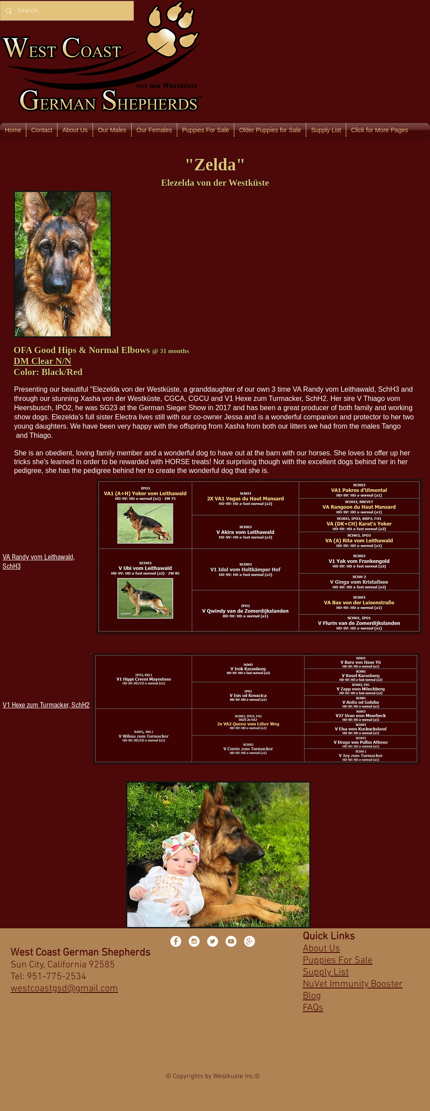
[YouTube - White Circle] (231, 941)
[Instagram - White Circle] (194, 941)
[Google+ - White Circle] (249, 941)
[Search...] (66, 10)
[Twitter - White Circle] (212, 941)
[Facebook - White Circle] (175, 941)
